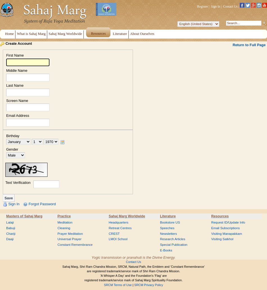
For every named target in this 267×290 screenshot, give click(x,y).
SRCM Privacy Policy (148, 285)
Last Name (15, 86)
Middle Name (16, 71)
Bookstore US (170, 222)
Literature (168, 216)
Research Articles (172, 239)
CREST (114, 233)
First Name (15, 55)
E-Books (166, 250)
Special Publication (173, 244)
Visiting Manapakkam (226, 233)
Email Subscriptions (225, 228)
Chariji (10, 233)
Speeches (167, 228)
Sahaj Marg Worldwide (127, 216)
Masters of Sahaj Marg (24, 216)
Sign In (215, 6)
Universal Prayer (69, 239)
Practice (64, 216)
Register (202, 6)
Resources (220, 216)
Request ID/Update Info (228, 222)
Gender (12, 149)
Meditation (64, 222)
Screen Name (17, 101)
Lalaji (10, 222)
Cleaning (63, 228)
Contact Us (230, 6)
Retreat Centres (120, 228)
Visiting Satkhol (222, 239)
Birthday (12, 136)
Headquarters (118, 222)
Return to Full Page (249, 45)
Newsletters (168, 233)
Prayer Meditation (70, 233)
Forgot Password (42, 204)
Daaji (9, 239)
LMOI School (118, 239)
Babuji (10, 228)
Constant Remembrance (74, 244)
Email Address (17, 116)
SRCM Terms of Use (118, 285)
